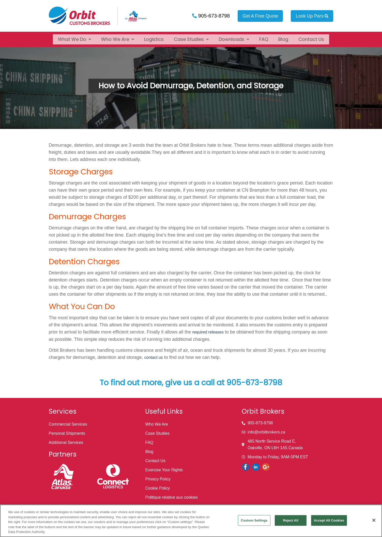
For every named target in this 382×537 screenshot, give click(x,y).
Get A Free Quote (260, 16)
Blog (283, 37)
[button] (74, 37)
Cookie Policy (157, 488)
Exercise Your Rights (164, 470)
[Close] (373, 520)
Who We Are (117, 37)
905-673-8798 (213, 16)
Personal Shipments (67, 433)
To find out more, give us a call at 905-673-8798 (191, 382)
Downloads (234, 37)
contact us (153, 357)
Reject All (290, 520)
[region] (191, 521)
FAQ (263, 37)
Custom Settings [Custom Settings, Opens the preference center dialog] (254, 520)
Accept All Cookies (329, 520)
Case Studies (191, 37)
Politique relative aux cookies (171, 497)
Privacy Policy (158, 479)
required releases (208, 332)
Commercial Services (68, 424)
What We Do (74, 37)
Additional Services (66, 442)
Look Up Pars (312, 16)
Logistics (154, 37)
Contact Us (311, 37)
